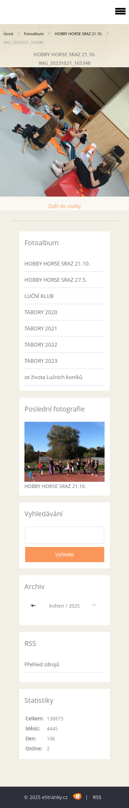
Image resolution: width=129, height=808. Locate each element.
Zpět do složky (64, 206)
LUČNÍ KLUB (39, 295)
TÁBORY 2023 (40, 360)
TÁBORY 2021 (40, 328)
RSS (97, 797)
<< (34, 605)
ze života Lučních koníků (53, 376)
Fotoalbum (34, 33)
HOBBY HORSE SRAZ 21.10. (78, 33)
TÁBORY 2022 (40, 344)
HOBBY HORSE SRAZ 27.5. (55, 279)
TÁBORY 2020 (40, 312)
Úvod (8, 33)
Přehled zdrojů (41, 664)
